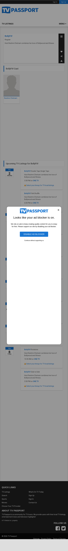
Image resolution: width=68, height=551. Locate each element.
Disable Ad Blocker (34, 234)
